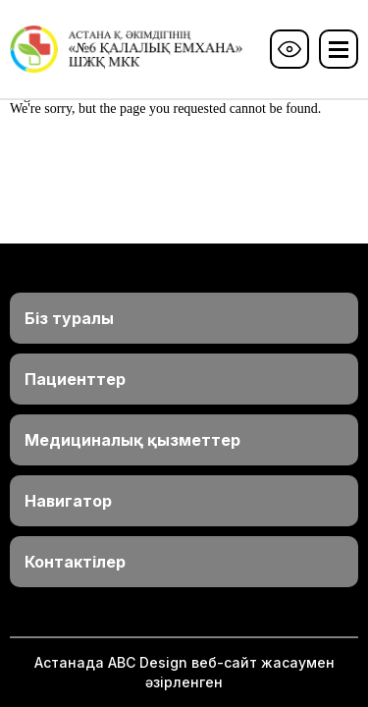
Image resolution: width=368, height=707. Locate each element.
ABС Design (147, 662)
